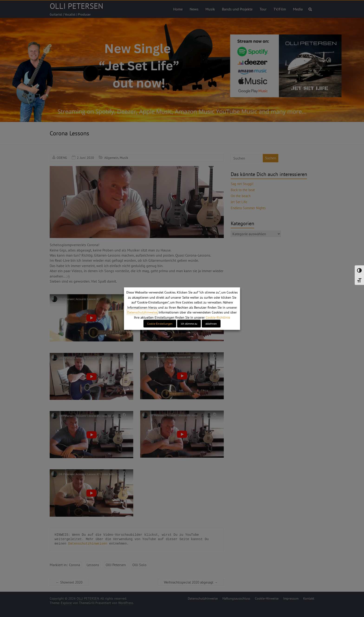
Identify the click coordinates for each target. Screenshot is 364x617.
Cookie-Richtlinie (218, 317)
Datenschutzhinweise (142, 312)
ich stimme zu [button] (189, 323)
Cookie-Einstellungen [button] (159, 323)
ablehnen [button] (211, 323)
